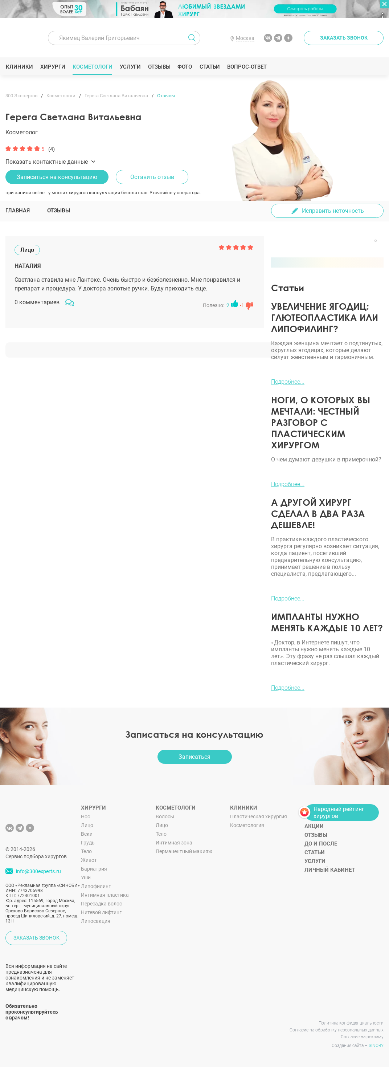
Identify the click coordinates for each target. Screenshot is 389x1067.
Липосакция (95, 921)
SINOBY (376, 1045)
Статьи (210, 67)
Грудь (88, 843)
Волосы (165, 816)
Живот (89, 860)
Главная (17, 210)
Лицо (87, 825)
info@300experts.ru (38, 871)
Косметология (247, 825)
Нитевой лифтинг (101, 912)
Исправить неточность (333, 210)
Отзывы (159, 67)
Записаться (194, 756)
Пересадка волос (101, 904)
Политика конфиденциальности (351, 1023)
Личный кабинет (329, 870)
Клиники (19, 67)
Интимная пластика (105, 895)
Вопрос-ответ (246, 67)
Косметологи (92, 67)
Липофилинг (96, 886)
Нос (85, 816)
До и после (320, 843)
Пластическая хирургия (258, 816)
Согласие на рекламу (362, 1036)
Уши (86, 877)
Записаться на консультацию (57, 177)
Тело (86, 851)
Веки (87, 834)
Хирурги (52, 67)
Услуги (130, 67)
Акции (314, 826)
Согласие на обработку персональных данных (337, 1030)
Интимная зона (174, 843)
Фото (184, 67)
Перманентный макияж (184, 851)
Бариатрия (94, 869)
